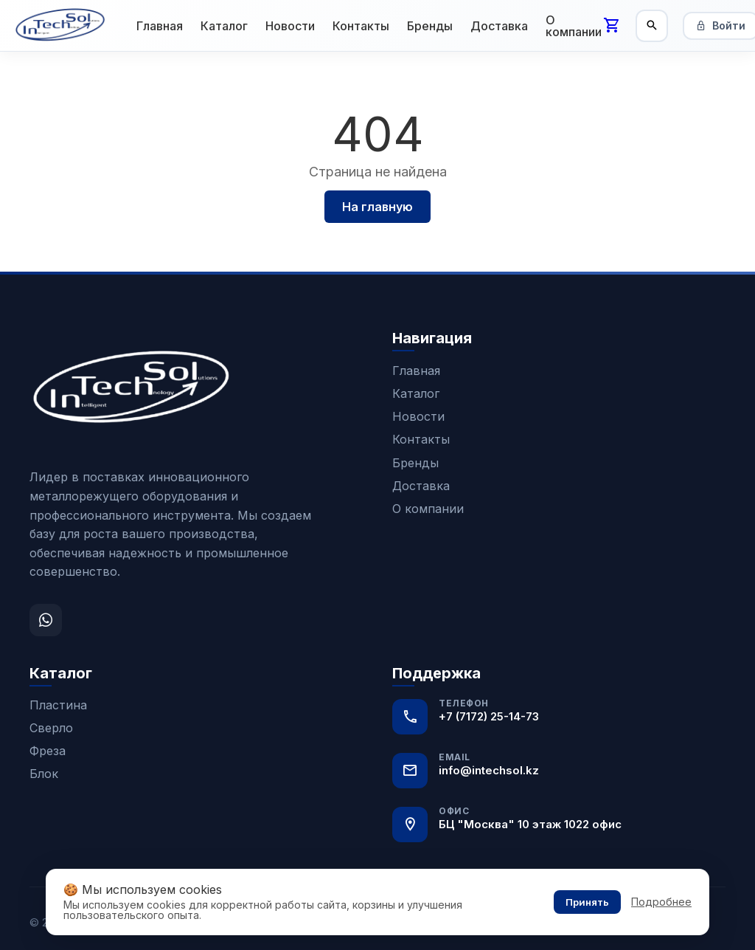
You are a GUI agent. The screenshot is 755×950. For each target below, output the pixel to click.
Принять (587, 902)
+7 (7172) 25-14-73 (489, 716)
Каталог (224, 25)
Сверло (51, 728)
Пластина (58, 705)
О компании (574, 26)
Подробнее (661, 902)
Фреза (47, 751)
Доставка (499, 25)
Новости (290, 25)
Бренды (430, 25)
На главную (377, 206)
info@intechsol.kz (489, 770)
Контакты (361, 25)
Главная (159, 25)
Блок (43, 773)
